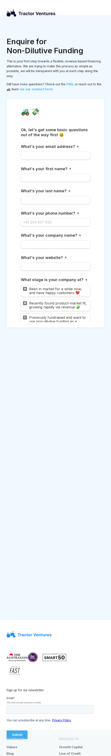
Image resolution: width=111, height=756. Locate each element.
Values (12, 747)
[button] (101, 13)
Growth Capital (71, 747)
